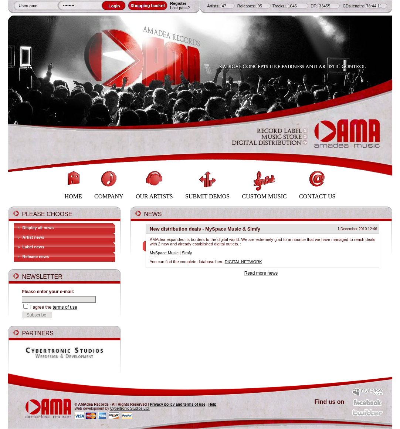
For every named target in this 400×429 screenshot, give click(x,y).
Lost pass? (180, 8)
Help (213, 404)
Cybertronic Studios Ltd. (130, 408)
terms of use (65, 307)
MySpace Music (164, 253)
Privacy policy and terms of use (177, 404)
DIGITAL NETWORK (243, 261)
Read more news (261, 273)
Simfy (187, 253)
